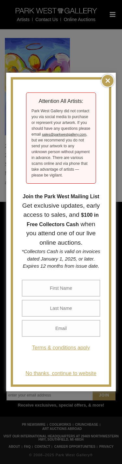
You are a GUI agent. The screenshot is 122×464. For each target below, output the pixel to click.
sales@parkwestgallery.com (64, 134)
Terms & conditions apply (61, 347)
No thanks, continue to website (61, 373)
